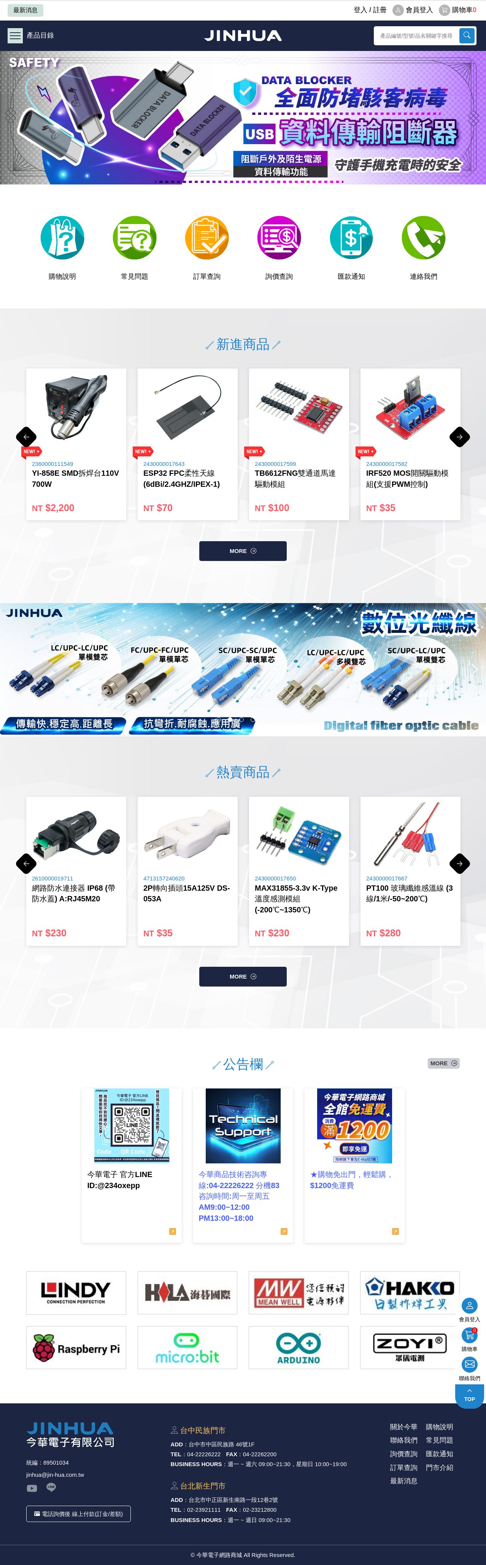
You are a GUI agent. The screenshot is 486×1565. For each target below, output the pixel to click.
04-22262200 (259, 1454)
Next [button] (459, 440)
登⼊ (360, 10)
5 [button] (264, 719)
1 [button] (218, 719)
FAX (231, 1454)
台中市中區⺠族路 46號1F (221, 1444)
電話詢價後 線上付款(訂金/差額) (78, 1514)
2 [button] (230, 719)
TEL (176, 1454)
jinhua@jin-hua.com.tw (55, 1474)
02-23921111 (204, 1509)
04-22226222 (204, 1454)
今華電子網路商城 (243, 35)
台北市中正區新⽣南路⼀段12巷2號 (233, 1500)
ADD (177, 1444)
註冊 (380, 10)
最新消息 (25, 10)
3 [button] (241, 719)
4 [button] (253, 719)
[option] (243, 117)
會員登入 (412, 10)
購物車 (457, 10)
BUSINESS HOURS (196, 1464)
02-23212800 (259, 1509)
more (238, 551)
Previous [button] (26, 440)
